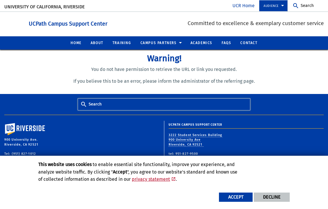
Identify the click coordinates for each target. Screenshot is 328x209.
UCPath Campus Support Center (99, 22)
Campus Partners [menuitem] (158, 43)
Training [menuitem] (121, 43)
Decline (272, 197)
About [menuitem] (97, 43)
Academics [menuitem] (201, 43)
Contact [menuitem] (248, 43)
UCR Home (243, 5)
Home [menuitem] (75, 43)
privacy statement (151, 179)
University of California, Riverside (44, 7)
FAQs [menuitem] (226, 43)
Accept (235, 197)
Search (307, 5)
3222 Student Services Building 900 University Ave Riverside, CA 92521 (195, 139)
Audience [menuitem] (271, 6)
